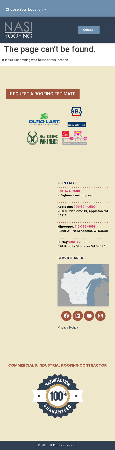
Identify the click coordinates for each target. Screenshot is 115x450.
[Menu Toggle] (107, 30)
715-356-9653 (85, 226)
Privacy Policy (68, 327)
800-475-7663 (80, 242)
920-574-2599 (69, 191)
